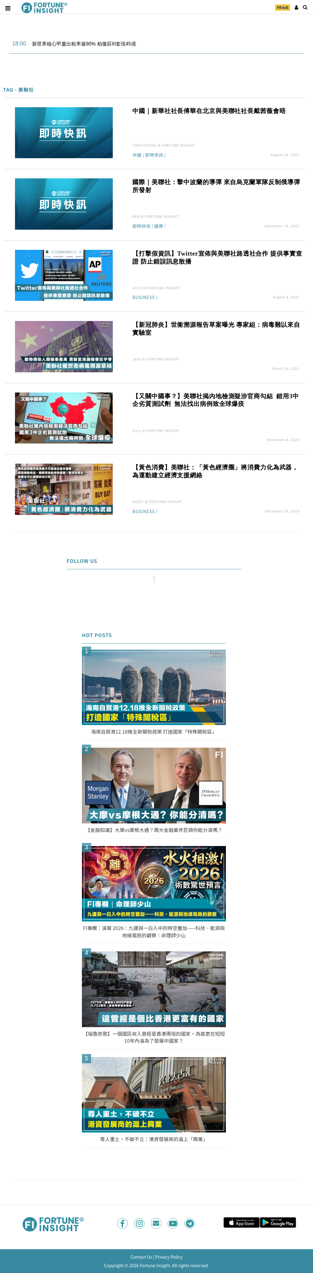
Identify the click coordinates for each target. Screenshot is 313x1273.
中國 (137, 155)
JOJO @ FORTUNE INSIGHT (156, 287)
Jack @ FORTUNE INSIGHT (155, 358)
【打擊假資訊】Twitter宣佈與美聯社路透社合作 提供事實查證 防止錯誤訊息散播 (217, 257)
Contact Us (141, 1257)
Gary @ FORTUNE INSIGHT (155, 430)
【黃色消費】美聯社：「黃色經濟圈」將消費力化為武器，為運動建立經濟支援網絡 (215, 471)
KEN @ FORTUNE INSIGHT (155, 216)
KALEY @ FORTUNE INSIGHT (157, 501)
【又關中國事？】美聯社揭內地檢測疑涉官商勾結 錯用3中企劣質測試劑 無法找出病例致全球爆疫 (215, 400)
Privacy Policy (168, 1257)
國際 (159, 226)
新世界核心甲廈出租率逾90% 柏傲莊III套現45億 (84, 43)
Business (143, 297)
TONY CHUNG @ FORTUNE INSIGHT (163, 145)
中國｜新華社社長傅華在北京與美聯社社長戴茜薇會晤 (208, 111)
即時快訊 (154, 155)
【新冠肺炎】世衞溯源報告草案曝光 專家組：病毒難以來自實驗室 (216, 328)
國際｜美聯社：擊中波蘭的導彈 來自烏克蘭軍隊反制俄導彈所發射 (216, 186)
